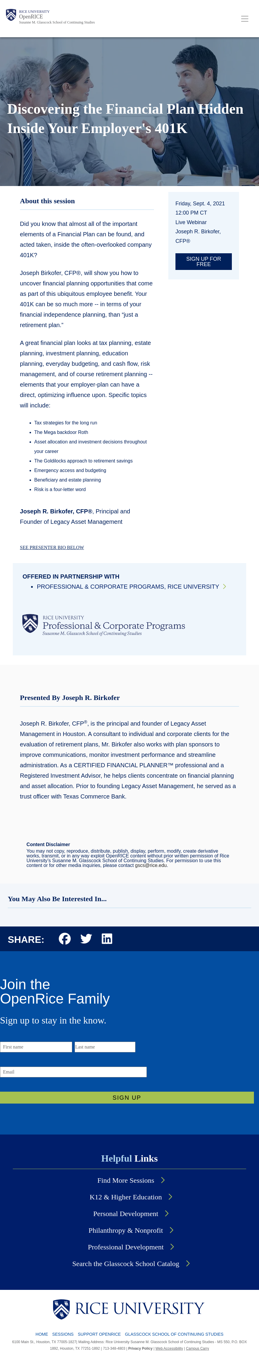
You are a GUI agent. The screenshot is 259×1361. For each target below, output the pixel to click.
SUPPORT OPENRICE (99, 1334)
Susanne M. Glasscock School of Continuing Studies (57, 22)
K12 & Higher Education (126, 1197)
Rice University (34, 11)
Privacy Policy (140, 1348)
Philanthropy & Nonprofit (126, 1230)
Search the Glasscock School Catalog (125, 1264)
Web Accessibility (169, 1348)
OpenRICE (31, 17)
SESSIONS (63, 1334)
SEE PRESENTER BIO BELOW (52, 547)
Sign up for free (203, 261)
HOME (42, 1334)
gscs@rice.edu (151, 865)
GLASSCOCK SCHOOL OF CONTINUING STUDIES (174, 1334)
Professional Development (126, 1247)
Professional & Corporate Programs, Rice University (128, 586)
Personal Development (125, 1214)
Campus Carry (197, 1348)
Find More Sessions (125, 1180)
